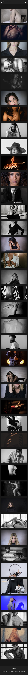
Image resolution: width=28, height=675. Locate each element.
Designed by (14, 672)
